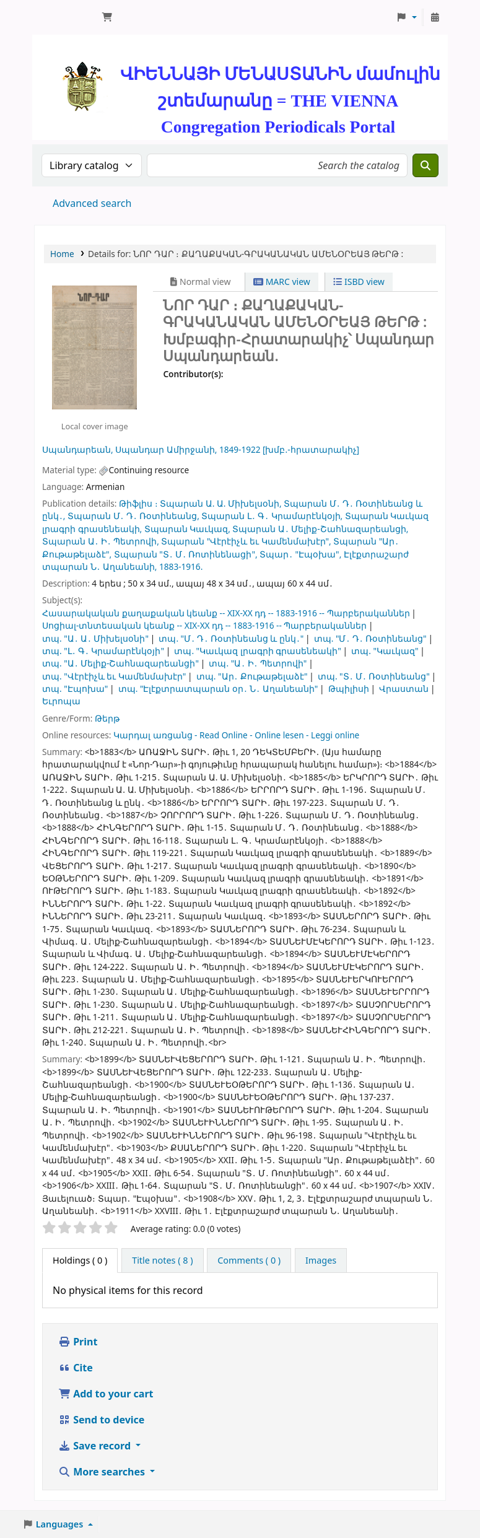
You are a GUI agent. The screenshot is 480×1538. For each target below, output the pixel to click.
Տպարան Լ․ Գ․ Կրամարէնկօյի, (272, 516)
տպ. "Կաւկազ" (384, 651)
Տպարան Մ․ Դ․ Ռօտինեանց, (133, 516)
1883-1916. (181, 566)
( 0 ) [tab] (80, 1260)
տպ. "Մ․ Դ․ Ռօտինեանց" (370, 638)
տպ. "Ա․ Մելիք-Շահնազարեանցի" (120, 663)
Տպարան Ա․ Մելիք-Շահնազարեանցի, (320, 529)
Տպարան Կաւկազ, (187, 529)
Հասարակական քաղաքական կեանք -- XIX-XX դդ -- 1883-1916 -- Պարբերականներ (226, 613)
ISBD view (358, 281)
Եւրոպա (61, 701)
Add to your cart (106, 1393)
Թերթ (107, 718)
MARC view (281, 281)
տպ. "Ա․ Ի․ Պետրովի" (258, 663)
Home (62, 254)
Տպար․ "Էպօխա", (300, 554)
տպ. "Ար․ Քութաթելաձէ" (252, 676)
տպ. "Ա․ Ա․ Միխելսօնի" (95, 638)
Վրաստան (404, 688)
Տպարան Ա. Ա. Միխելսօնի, (221, 503)
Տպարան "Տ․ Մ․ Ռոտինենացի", (186, 554)
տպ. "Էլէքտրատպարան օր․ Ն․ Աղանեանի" (218, 688)
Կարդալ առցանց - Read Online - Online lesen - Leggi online (236, 735)
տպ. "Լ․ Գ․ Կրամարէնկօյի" (103, 651)
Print (77, 1341)
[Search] (425, 165)
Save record (95, 1446)
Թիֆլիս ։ (138, 503)
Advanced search (92, 203)
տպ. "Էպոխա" (75, 688)
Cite (75, 1367)
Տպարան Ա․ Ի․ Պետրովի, (100, 541)
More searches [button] (102, 1472)
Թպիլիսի (348, 688)
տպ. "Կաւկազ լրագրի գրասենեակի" (257, 651)
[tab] (162, 1260)
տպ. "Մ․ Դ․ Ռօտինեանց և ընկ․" (231, 638)
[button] (107, 17)
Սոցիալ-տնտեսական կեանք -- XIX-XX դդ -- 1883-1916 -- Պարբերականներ (204, 625)
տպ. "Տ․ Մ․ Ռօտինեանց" (374, 676)
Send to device (101, 1420)
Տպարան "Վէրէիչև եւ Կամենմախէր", (246, 541)
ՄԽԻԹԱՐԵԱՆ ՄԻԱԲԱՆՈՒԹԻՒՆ (66, 17)
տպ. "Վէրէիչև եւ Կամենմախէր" (114, 676)
